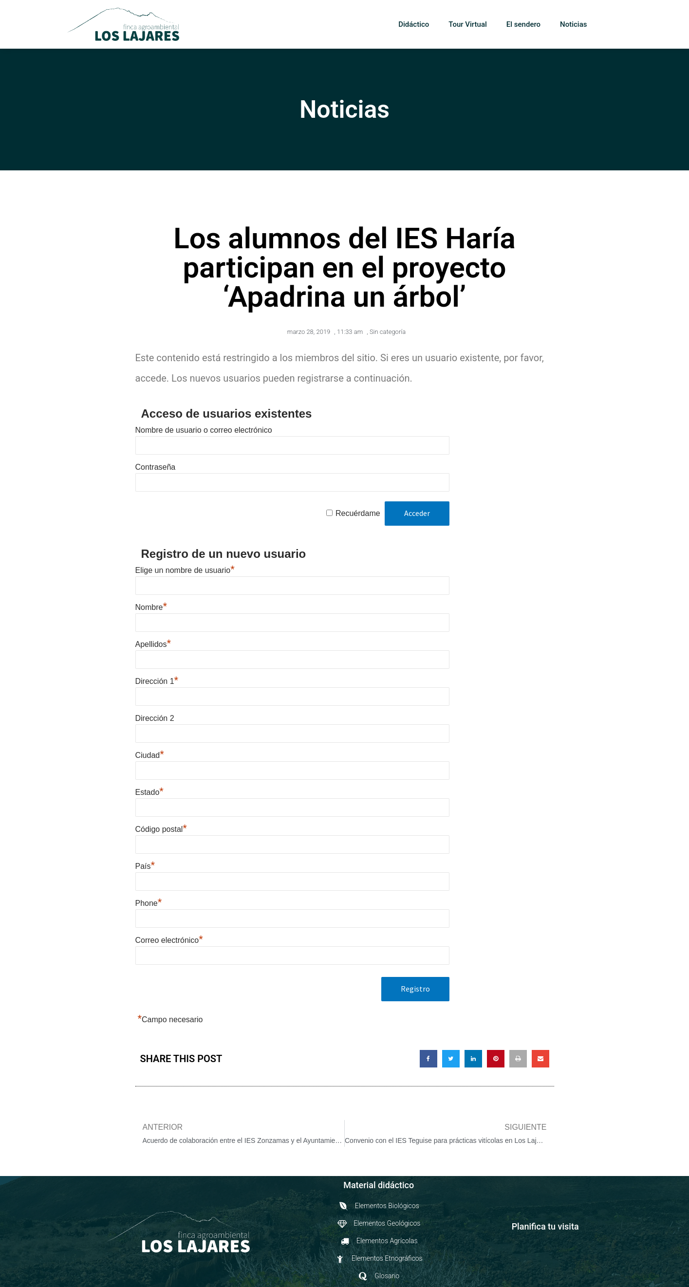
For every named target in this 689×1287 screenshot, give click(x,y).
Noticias (573, 24)
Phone (148, 903)
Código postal (161, 829)
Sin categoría (388, 331)
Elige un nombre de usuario (185, 570)
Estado (149, 792)
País (145, 866)
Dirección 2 (154, 718)
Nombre (151, 607)
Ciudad (149, 755)
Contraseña (155, 467)
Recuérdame (357, 513)
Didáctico (413, 24)
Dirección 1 (157, 681)
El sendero (523, 24)
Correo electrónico (169, 940)
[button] (612, 25)
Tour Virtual (467, 24)
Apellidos (153, 644)
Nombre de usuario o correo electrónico (203, 430)
